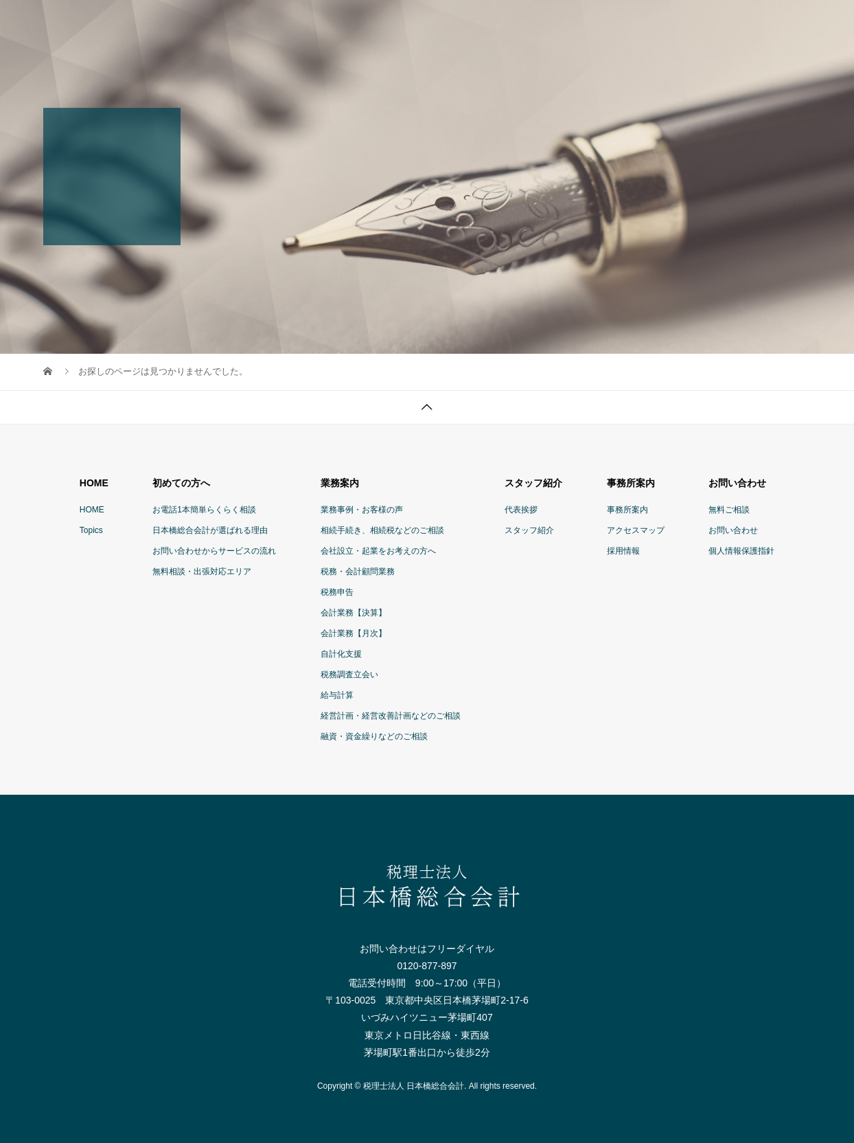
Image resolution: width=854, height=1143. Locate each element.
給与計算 (337, 695)
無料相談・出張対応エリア (201, 571)
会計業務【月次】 (353, 633)
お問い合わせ (733, 530)
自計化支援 (341, 654)
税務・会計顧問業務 (358, 571)
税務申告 (337, 592)
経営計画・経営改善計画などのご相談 (391, 716)
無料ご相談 (729, 509)
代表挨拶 (521, 509)
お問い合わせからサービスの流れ (214, 551)
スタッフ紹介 (529, 530)
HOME (92, 509)
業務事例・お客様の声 (362, 509)
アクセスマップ (636, 530)
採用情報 (623, 551)
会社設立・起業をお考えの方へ (378, 551)
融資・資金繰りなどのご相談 (374, 736)
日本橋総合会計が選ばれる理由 (210, 530)
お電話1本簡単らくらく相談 (204, 509)
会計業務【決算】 (353, 613)
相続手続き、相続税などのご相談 (382, 530)
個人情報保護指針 (741, 551)
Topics (91, 530)
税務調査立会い (349, 674)
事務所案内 (627, 509)
